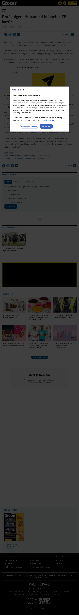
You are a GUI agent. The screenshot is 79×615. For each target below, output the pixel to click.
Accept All (46, 126)
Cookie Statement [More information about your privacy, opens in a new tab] (49, 120)
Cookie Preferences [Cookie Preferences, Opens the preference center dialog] (29, 126)
